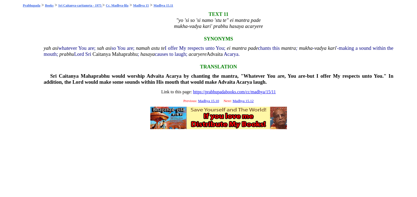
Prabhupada (31, 5)
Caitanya (102, 54)
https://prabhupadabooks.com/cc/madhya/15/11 (234, 91)
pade (253, 48)
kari (332, 48)
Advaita (215, 54)
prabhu (66, 54)
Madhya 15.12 (243, 101)
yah (47, 48)
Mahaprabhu (124, 54)
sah (100, 48)
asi (55, 48)
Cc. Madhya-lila (117, 5)
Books (49, 5)
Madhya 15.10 (208, 101)
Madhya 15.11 (163, 5)
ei (228, 48)
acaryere (198, 54)
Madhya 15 (141, 5)
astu (155, 48)
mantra (239, 48)
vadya (320, 48)
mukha (306, 48)
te (163, 48)
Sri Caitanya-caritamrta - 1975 (80, 5)
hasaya (147, 54)
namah (143, 48)
